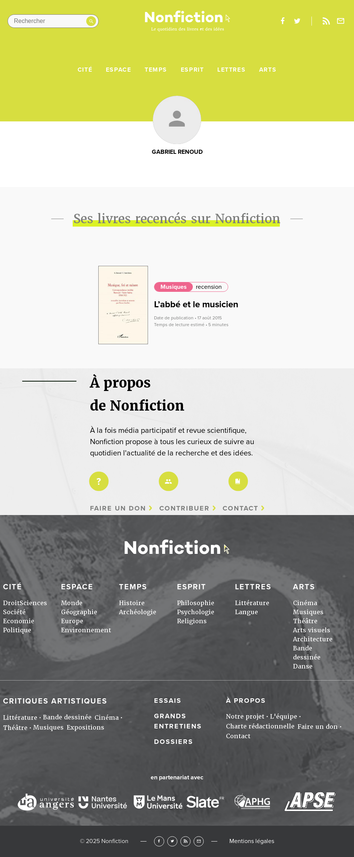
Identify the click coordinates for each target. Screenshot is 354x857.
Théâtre (305, 621)
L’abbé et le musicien (196, 304)
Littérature (252, 603)
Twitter (172, 841)
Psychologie (195, 612)
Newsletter (341, 21)
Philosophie (195, 603)
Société (14, 612)
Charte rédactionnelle (260, 726)
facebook (282, 21)
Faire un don (118, 508)
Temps (156, 69)
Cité (85, 69)
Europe (72, 621)
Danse (303, 666)
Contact (240, 508)
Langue (246, 612)
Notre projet (245, 717)
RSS (185, 841)
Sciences (33, 603)
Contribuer (184, 508)
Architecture (313, 639)
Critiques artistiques (55, 701)
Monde (71, 603)
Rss (326, 21)
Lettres (231, 69)
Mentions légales (251, 841)
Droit (11, 603)
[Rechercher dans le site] (53, 21)
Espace (118, 69)
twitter (297, 21)
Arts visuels (311, 630)
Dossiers (173, 741)
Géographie (79, 612)
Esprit (192, 69)
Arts (267, 69)
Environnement (86, 630)
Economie (18, 621)
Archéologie (137, 612)
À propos (246, 700)
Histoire (132, 603)
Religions (192, 621)
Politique (17, 630)
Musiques (173, 287)
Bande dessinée (67, 717)
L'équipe (283, 717)
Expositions (85, 727)
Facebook (159, 841)
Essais (168, 700)
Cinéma (305, 603)
